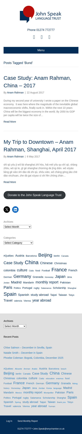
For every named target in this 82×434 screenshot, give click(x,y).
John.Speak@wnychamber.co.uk (48, 429)
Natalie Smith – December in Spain (23, 352)
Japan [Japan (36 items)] (60, 276)
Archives (8, 221)
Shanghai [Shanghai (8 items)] (72, 288)
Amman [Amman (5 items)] (27, 369)
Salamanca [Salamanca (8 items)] (46, 288)
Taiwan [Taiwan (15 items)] (62, 294)
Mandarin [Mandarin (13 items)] (28, 282)
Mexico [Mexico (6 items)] (18, 393)
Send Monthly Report (28, 421)
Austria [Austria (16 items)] (19, 255)
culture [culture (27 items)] (22, 270)
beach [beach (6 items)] (63, 369)
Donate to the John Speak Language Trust (34, 195)
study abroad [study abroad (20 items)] (40, 295)
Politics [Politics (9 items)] (17, 288)
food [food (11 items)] (37, 270)
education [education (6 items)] (50, 378)
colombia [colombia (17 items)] (9, 270)
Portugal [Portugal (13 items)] (27, 287)
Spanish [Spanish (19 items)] (23, 295)
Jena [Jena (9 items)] (69, 277)
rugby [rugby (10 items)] (36, 288)
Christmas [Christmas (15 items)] (60, 263)
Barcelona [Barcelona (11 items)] (31, 255)
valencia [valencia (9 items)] (18, 301)
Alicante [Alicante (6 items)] (18, 369)
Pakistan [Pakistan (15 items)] (65, 282)
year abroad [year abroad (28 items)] (41, 300)
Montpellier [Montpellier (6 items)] (49, 393)
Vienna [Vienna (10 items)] (27, 300)
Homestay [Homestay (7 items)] (49, 277)
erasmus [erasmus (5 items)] (59, 378)
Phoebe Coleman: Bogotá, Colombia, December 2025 (33, 357)
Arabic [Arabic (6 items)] (35, 369)
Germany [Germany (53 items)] (22, 276)
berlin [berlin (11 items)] (57, 255)
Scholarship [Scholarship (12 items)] (59, 287)
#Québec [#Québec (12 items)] (9, 255)
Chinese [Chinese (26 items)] (46, 263)
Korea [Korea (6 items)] (49, 388)
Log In (9, 421)
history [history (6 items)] (6, 388)
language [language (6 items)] (57, 388)
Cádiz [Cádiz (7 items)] (31, 271)
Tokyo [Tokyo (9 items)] (71, 295)
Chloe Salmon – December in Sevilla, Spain (28, 347)
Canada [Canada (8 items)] (64, 256)
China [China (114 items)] (32, 262)
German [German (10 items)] (8, 277)
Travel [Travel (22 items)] (8, 300)
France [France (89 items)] (59, 269)
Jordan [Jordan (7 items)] (6, 283)
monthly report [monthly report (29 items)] (47, 282)
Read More (10, 121)
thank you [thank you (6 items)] (61, 402)
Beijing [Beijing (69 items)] (45, 255)
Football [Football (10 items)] (46, 270)
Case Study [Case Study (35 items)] (13, 263)
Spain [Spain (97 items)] (10, 294)
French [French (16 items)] (72, 270)
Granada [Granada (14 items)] (38, 276)
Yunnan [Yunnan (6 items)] (51, 406)
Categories (10, 237)
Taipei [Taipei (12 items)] (53, 294)
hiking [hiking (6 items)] (75, 383)
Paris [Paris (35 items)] (8, 287)
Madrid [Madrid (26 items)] (16, 282)
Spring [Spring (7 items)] (18, 402)
